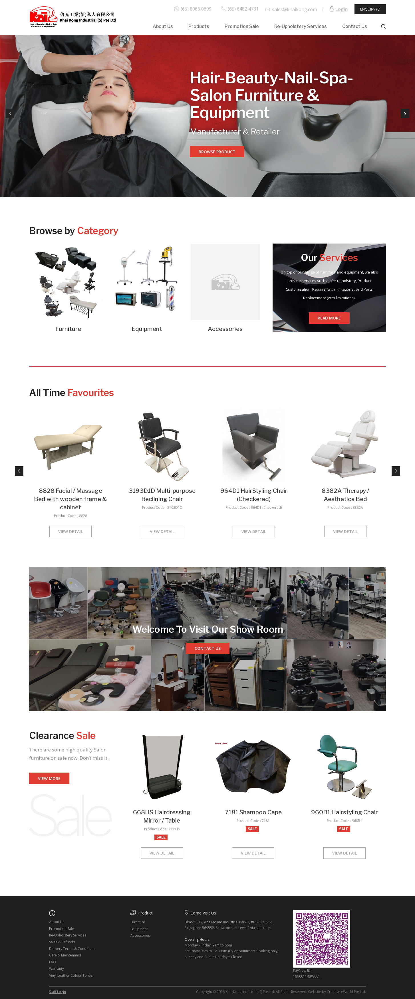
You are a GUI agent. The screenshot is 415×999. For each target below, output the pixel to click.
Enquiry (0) (370, 9)
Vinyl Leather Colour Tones (70, 975)
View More (49, 778)
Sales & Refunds (62, 942)
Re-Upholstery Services (300, 26)
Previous (10, 113)
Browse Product (217, 151)
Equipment (147, 328)
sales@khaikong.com (294, 9)
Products (198, 26)
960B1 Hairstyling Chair (344, 812)
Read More (329, 318)
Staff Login (57, 991)
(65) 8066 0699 (196, 9)
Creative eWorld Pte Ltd (346, 991)
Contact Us (354, 26)
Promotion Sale (242, 26)
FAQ (52, 962)
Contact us (208, 648)
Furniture (68, 328)
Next (405, 113)
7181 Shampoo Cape (253, 812)
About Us (163, 26)
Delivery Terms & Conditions (72, 948)
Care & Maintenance (65, 955)
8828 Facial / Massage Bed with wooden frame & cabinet (70, 499)
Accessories (225, 328)
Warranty (56, 968)
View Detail (70, 531)
